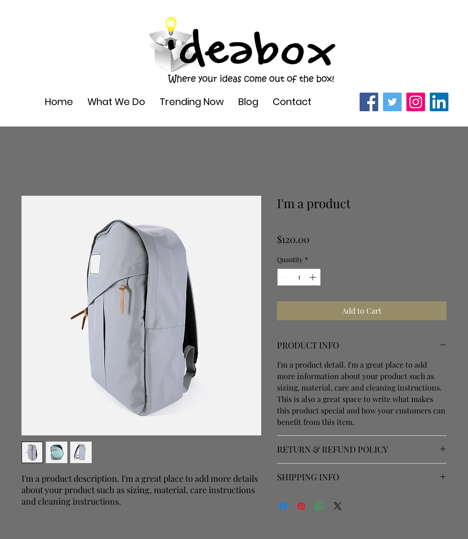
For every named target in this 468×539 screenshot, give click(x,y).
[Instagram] (415, 102)
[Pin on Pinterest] (301, 506)
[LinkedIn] (439, 102)
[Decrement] (284, 277)
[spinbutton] (299, 277)
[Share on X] (337, 506)
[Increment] (313, 277)
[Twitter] (392, 102)
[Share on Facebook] (283, 506)
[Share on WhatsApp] (319, 506)
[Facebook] (369, 102)
